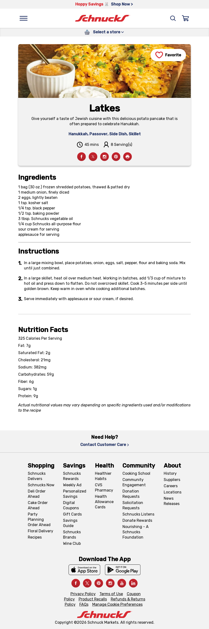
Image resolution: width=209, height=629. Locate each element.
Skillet (135, 134)
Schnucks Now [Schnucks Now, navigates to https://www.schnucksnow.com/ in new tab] (41, 485)
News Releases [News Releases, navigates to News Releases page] (172, 501)
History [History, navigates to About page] (170, 473)
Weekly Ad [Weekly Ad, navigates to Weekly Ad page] (72, 485)
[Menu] (23, 18)
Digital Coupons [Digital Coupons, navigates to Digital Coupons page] (71, 505)
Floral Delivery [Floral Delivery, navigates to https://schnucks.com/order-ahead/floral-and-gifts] (40, 531)
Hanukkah (78, 134)
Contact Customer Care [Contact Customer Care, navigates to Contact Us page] (104, 444)
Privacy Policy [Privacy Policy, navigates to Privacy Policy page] (83, 594)
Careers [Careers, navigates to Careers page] (171, 486)
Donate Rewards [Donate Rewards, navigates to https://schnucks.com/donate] (137, 520)
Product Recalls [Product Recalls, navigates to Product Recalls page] (93, 599)
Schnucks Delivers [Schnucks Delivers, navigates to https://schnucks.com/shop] (37, 476)
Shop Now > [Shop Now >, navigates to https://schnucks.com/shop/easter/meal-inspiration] (122, 4)
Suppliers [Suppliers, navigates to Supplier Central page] (172, 479)
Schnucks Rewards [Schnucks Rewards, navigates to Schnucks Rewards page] (72, 476)
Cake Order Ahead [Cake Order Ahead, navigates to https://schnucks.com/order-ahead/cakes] (38, 505)
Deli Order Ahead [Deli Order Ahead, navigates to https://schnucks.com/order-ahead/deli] (37, 494)
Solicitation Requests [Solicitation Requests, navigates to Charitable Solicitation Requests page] (132, 505)
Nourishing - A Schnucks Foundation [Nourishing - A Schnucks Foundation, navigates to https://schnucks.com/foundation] (135, 532)
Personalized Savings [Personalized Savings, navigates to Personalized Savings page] (74, 494)
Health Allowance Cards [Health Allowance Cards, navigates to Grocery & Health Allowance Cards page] (104, 501)
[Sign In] (185, 18)
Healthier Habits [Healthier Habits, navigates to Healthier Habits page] (103, 476)
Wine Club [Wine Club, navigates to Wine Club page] (72, 543)
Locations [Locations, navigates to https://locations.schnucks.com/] (172, 492)
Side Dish (118, 134)
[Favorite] (168, 55)
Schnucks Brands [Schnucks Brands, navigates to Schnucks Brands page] (72, 535)
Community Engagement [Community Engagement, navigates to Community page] (134, 482)
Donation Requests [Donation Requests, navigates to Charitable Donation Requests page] (130, 494)
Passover (98, 134)
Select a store (108, 32)
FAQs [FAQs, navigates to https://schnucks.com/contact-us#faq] (83, 604)
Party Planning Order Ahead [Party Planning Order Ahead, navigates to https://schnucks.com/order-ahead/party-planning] (39, 519)
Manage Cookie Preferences (117, 604)
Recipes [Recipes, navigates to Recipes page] (35, 537)
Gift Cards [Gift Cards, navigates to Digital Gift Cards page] (72, 514)
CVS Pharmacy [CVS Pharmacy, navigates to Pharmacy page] (104, 488)
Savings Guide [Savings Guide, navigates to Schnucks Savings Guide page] (70, 523)
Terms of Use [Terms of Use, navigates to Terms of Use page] (111, 594)
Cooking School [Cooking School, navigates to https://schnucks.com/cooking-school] (136, 473)
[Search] (173, 18)
